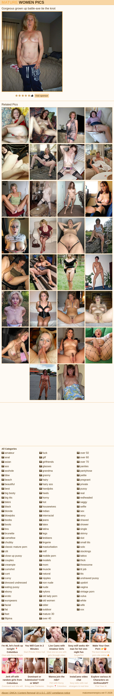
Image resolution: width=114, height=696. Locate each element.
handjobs (46, 488)
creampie (8, 564)
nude (43, 587)
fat (5, 609)
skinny (82, 533)
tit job (81, 569)
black (6, 506)
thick (81, 560)
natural (44, 573)
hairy (43, 479)
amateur (8, 453)
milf (43, 551)
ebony (7, 591)
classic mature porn (14, 546)
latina (44, 529)
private (82, 484)
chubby (7, 542)
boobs (7, 520)
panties (82, 466)
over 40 (45, 618)
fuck (43, 453)
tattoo (82, 555)
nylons (44, 591)
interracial (46, 515)
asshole (8, 470)
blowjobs (8, 515)
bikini (6, 502)
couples (8, 560)
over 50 (83, 453)
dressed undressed (14, 582)
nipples (45, 578)
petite (82, 475)
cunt (6, 573)
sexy (81, 515)
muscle (45, 569)
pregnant (83, 479)
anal (6, 457)
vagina (82, 587)
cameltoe (8, 538)
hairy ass (46, 484)
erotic (6, 596)
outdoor (45, 609)
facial (6, 605)
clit (5, 551)
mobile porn (47, 555)
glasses (45, 466)
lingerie (45, 542)
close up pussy (12, 555)
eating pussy (10, 587)
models (45, 560)
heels (44, 493)
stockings (84, 551)
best (6, 488)
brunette (8, 533)
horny (44, 497)
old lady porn (48, 596)
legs (43, 533)
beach (7, 479)
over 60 (83, 457)
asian (6, 461)
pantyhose (84, 470)
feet (5, 614)
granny (44, 475)
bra (5, 529)
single (82, 529)
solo (81, 546)
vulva (81, 596)
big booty (8, 493)
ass (5, 466)
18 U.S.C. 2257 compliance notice (53, 693)
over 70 (83, 461)
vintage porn (85, 591)
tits (80, 573)
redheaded (84, 497)
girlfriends (46, 461)
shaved (82, 520)
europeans (9, 600)
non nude (46, 582)
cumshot (8, 569)
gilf (42, 457)
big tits (7, 497)
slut (80, 538)
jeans (44, 520)
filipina (7, 618)
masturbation (48, 546)
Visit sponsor (41, 95)
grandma (46, 470)
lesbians (45, 538)
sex (80, 511)
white (81, 600)
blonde (7, 511)
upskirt (82, 582)
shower (82, 524)
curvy (6, 578)
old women (47, 600)
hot (42, 502)
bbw (6, 475)
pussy (82, 488)
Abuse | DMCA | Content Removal (18, 693)
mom (43, 564)
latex (43, 524)
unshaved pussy (88, 578)
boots (6, 524)
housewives (47, 506)
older (43, 605)
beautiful (8, 484)
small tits (83, 542)
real (80, 493)
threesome (84, 564)
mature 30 (46, 614)
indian (44, 511)
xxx (80, 609)
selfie (81, 506)
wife (81, 605)
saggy (82, 502)
